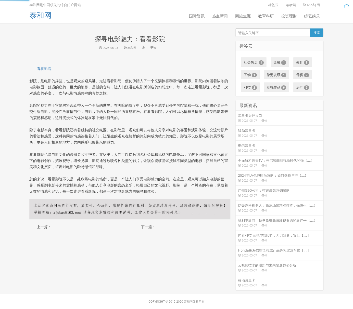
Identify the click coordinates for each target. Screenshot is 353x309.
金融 (280, 62)
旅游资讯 (277, 74)
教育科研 (266, 16)
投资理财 (289, 16)
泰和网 (40, 15)
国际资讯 (197, 16)
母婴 (302, 74)
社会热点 (254, 62)
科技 (250, 87)
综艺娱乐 (312, 16)
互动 (250, 74)
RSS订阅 (311, 4)
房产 (302, 87)
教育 (302, 62)
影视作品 (277, 87)
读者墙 (291, 4)
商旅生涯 (243, 16)
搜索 (316, 32)
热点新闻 (220, 16)
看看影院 (44, 68)
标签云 (273, 4)
